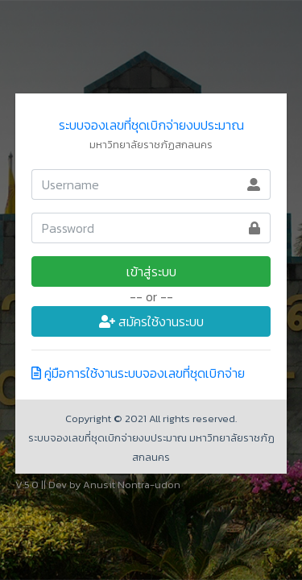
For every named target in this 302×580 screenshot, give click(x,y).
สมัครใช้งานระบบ (151, 321)
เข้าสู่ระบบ (151, 271)
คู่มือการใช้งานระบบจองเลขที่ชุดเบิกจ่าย (138, 373)
